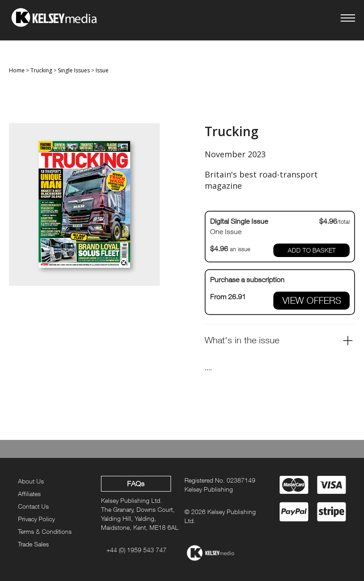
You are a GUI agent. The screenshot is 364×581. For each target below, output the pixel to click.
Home (17, 70)
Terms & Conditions (45, 531)
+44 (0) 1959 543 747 (136, 550)
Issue (102, 70)
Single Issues (74, 70)
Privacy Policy (36, 519)
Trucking (41, 70)
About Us (31, 481)
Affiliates (29, 493)
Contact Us (33, 506)
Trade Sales (33, 544)
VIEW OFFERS (311, 300)
